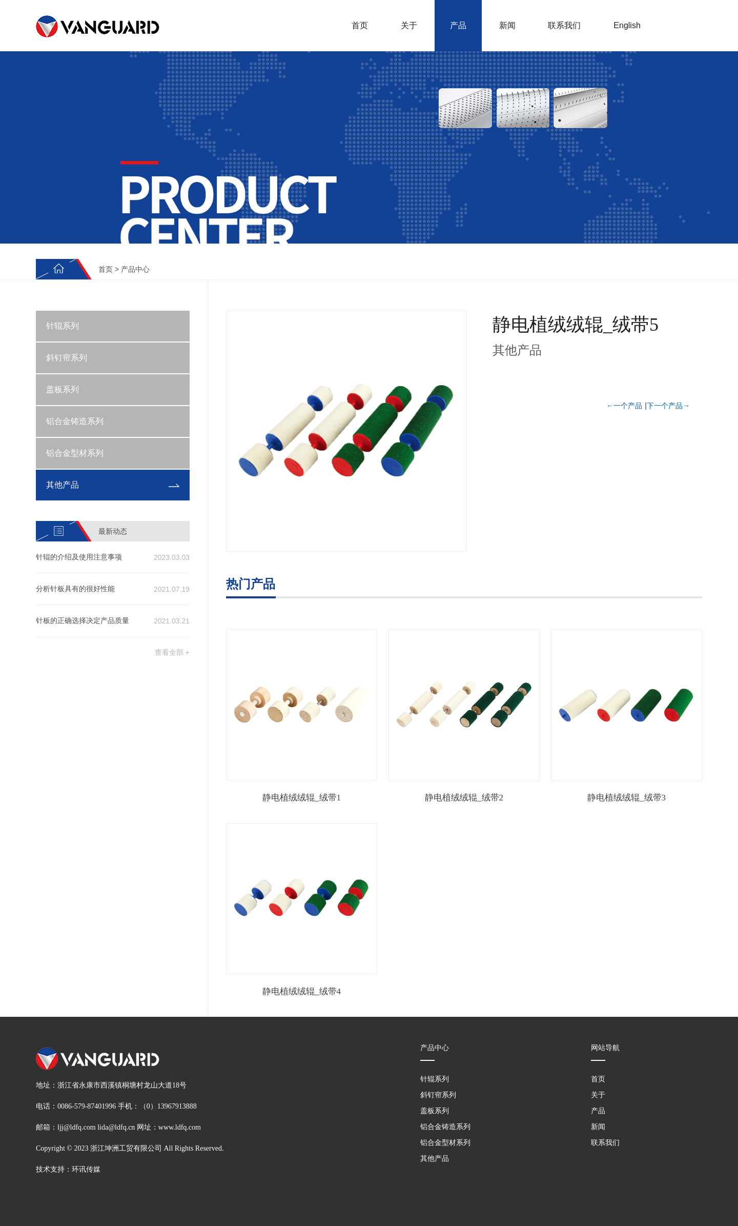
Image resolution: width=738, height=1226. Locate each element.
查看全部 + (172, 652)
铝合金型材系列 (75, 453)
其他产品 (62, 484)
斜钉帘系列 (66, 357)
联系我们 (564, 25)
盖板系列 (62, 389)
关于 (409, 25)
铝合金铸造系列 (75, 421)
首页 (360, 25)
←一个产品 (624, 405)
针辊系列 (62, 325)
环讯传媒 (86, 1169)
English (626, 25)
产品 (458, 25)
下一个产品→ (668, 405)
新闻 (507, 25)
